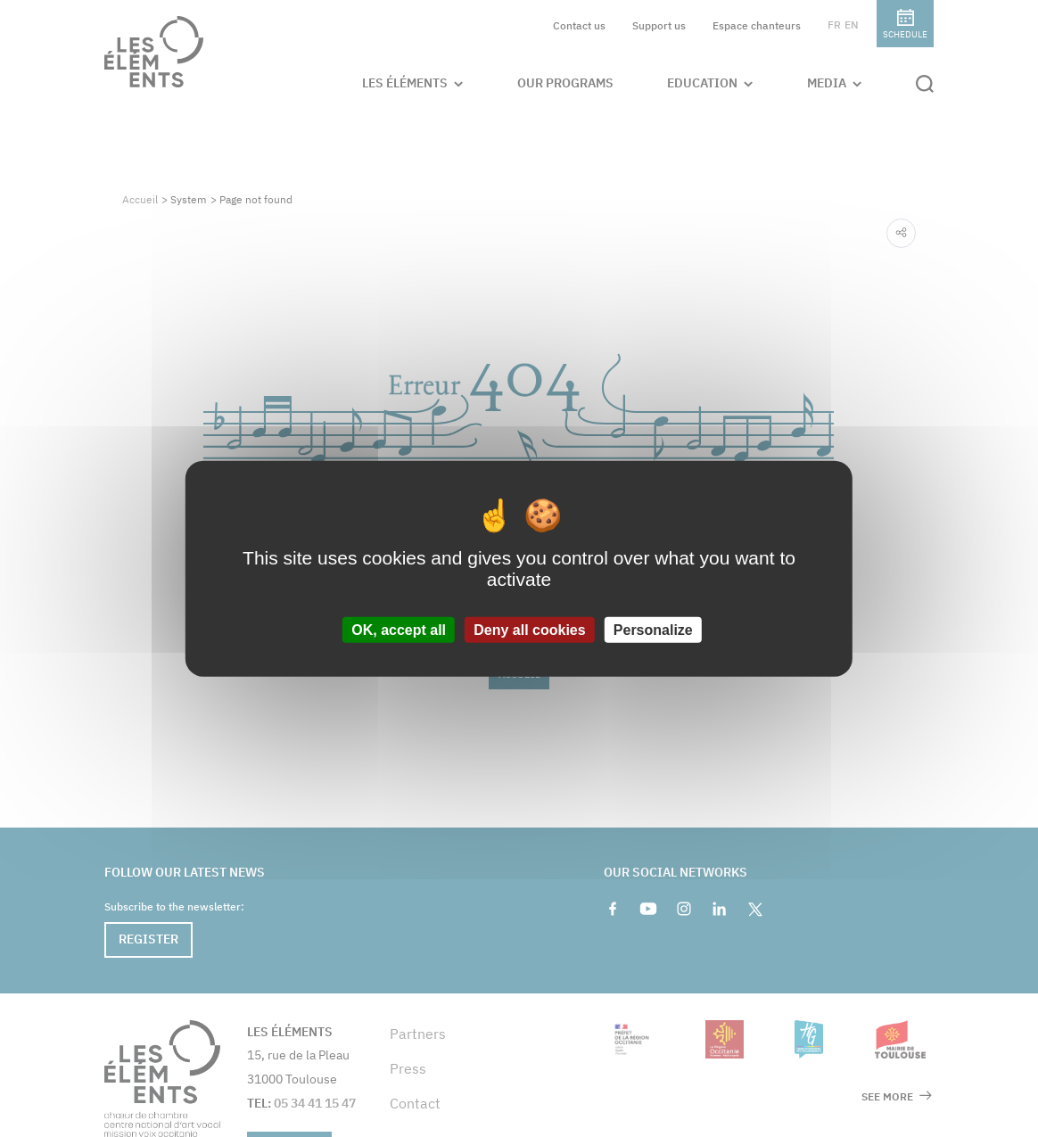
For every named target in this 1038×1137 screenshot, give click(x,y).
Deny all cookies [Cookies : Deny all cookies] (529, 630)
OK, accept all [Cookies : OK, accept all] (398, 630)
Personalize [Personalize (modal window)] (653, 630)
